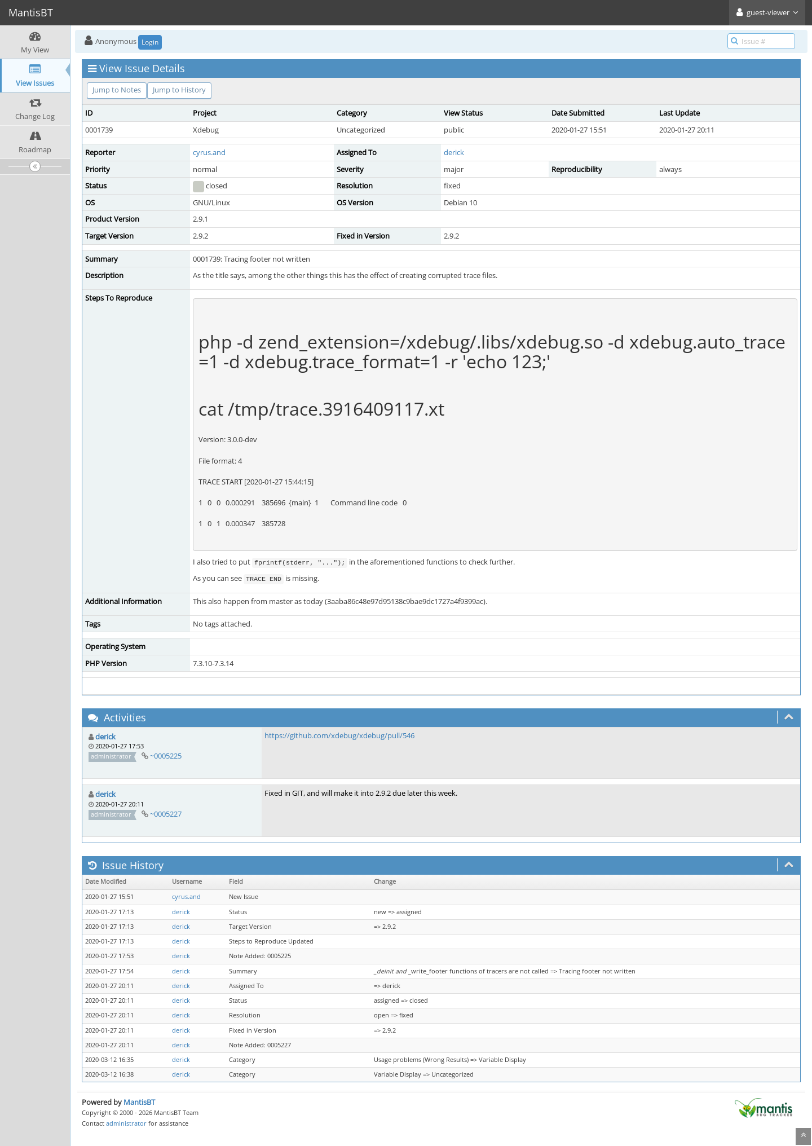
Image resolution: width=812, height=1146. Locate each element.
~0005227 (166, 814)
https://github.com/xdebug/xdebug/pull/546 (339, 735)
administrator (126, 1123)
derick (454, 152)
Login (150, 42)
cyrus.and (209, 152)
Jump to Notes (116, 90)
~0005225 (166, 756)
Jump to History (179, 90)
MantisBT (139, 1102)
